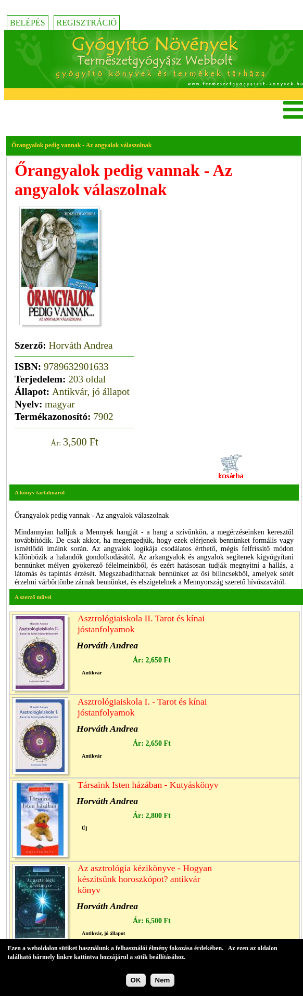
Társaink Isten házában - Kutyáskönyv (148, 785)
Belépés (27, 22)
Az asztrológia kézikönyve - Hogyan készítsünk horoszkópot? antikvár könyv (145, 879)
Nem (162, 982)
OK (136, 982)
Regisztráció (87, 22)
